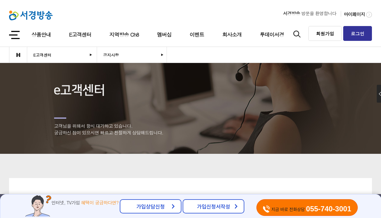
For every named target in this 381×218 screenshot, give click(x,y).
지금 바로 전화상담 (307, 209)
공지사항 (111, 55)
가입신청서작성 (213, 206)
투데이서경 (272, 34)
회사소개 (232, 34)
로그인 (357, 33)
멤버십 (164, 34)
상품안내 (41, 34)
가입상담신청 (150, 206)
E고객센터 (80, 34)
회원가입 (325, 33)
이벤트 (197, 34)
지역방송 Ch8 (124, 34)
